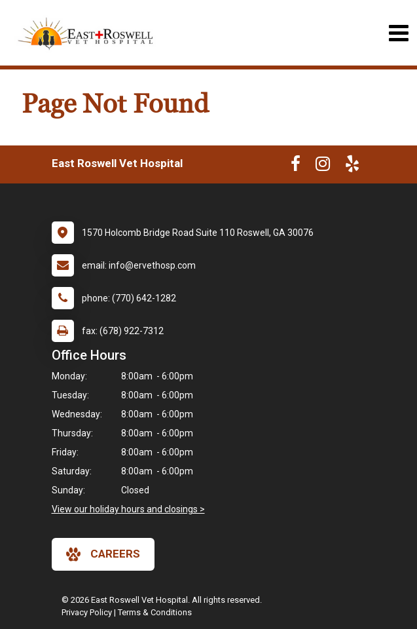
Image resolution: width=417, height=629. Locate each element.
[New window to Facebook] (295, 166)
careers (103, 554)
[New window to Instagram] (322, 166)
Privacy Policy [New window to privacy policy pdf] (87, 612)
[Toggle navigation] (398, 33)
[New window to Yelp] (352, 166)
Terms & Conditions (155, 612)
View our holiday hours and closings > (128, 509)
